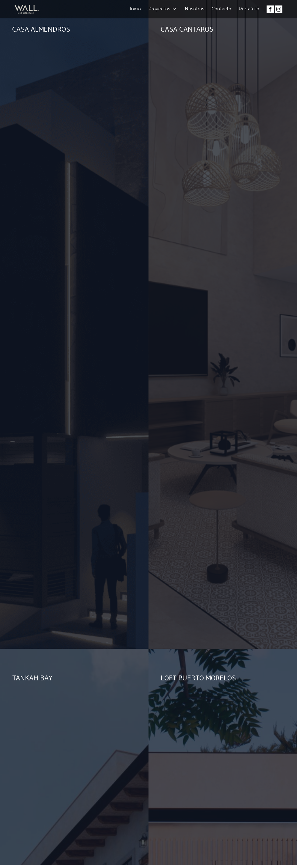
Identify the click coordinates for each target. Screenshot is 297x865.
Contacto (221, 9)
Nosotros (194, 9)
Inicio (135, 9)
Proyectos (162, 9)
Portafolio (249, 9)
